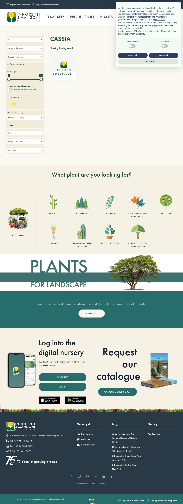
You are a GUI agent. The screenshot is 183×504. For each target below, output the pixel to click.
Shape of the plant (15, 141)
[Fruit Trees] (166, 206)
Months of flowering (16, 117)
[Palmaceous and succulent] (81, 236)
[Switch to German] (168, 4)
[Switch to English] (162, 4)
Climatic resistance (15, 57)
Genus (10, 39)
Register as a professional (18, 4)
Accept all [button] (163, 490)
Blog (113, 424)
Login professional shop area (45, 4)
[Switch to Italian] (151, 4)
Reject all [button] (132, 490)
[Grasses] (53, 236)
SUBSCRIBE (62, 377)
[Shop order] (173, 48)
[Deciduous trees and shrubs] (138, 206)
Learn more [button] (148, 496)
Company (54, 16)
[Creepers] (110, 206)
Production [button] (82, 16)
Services (126, 16)
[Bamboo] (53, 206)
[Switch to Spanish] (173, 4)
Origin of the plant (15, 48)
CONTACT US (92, 313)
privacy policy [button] (166, 445)
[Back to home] (23, 17)
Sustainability (154, 16)
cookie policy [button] (160, 454)
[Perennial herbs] (110, 236)
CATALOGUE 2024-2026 (117, 391)
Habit (10, 133)
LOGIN (62, 386)
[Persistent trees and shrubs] (138, 236)
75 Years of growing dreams (34, 461)
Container (12, 150)
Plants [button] (106, 16)
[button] (175, 17)
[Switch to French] (157, 4)
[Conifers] (81, 206)
